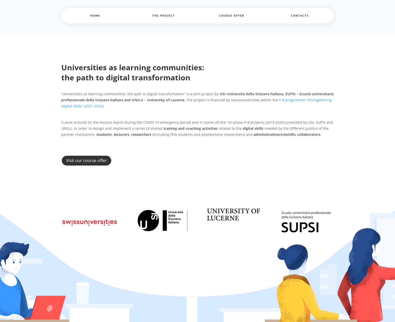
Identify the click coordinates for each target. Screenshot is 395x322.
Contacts (300, 15)
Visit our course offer (86, 160)
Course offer (231, 15)
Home (95, 15)
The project (163, 15)
